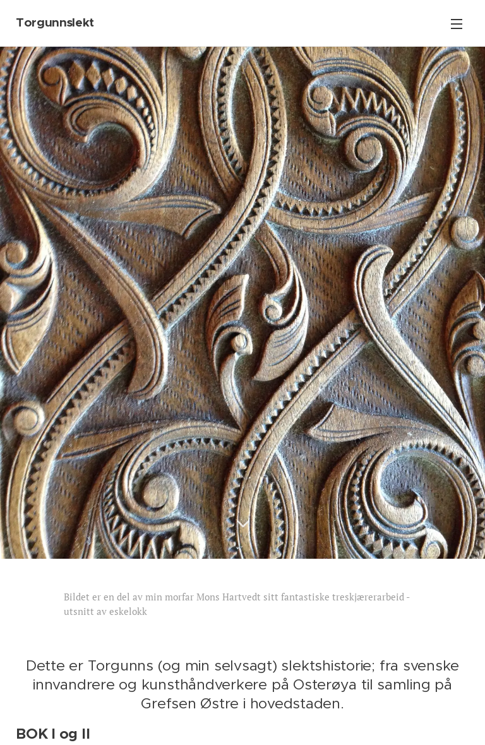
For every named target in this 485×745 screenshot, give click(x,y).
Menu (456, 24)
